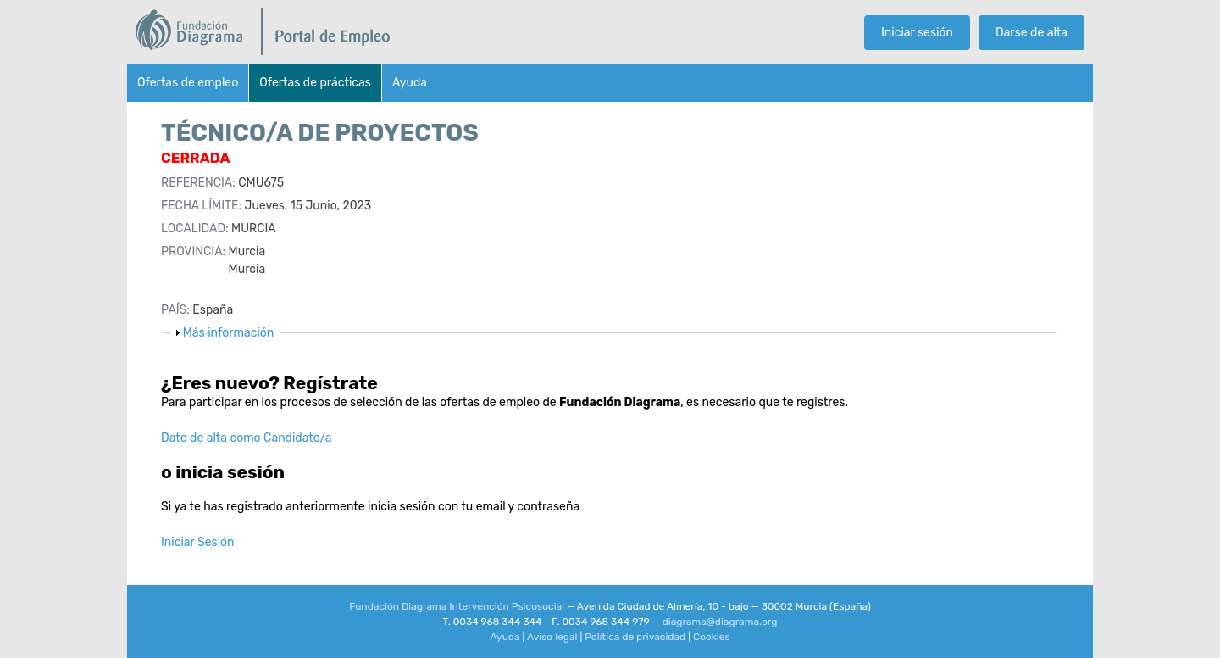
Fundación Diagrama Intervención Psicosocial (456, 606)
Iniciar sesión (917, 32)
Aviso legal (552, 637)
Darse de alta (1031, 32)
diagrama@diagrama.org (720, 621)
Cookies (711, 637)
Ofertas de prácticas (315, 82)
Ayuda (409, 82)
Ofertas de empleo (187, 82)
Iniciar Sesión (198, 542)
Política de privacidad (635, 637)
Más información (228, 333)
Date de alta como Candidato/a (246, 438)
